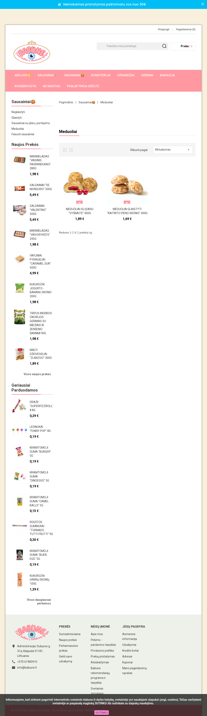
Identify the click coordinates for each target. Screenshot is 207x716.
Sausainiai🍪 (74, 75)
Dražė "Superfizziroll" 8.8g (42, 406)
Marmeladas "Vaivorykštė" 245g (40, 234)
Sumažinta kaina (69, 634)
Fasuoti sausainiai (23, 134)
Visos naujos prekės (37, 374)
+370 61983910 (27, 661)
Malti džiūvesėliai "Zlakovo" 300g (41, 354)
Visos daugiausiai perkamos (39, 601)
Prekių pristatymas (103, 656)
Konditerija (100, 75)
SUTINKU (101, 712)
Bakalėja (167, 75)
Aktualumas (172, 150)
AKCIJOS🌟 (23, 75)
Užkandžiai (125, 75)
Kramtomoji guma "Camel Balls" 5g (39, 501)
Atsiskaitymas (100, 662)
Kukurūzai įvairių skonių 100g (39, 579)
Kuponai (127, 662)
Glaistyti (17, 117)
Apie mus (97, 634)
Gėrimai (147, 75)
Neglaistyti (18, 112)
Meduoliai (18, 128)
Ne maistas (51, 86)
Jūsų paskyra (133, 626)
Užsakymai (129, 644)
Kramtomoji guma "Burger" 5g (40, 451)
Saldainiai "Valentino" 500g (38, 210)
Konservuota (25, 86)
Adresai (127, 656)
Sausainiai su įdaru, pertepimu (31, 123)
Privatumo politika (102, 650)
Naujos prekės (68, 640)
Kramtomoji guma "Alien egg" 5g (39, 555)
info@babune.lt (27, 667)
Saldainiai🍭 (48, 75)
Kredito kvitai (130, 650)
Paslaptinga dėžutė (83, 86)
